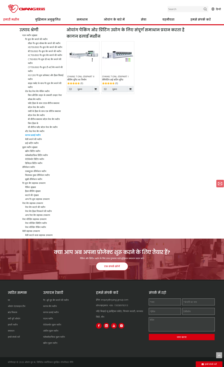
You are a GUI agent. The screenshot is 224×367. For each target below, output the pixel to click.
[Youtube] (114, 326)
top (219, 355)
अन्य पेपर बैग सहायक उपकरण (37, 215)
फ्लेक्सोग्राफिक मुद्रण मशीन (54, 336)
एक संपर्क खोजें (112, 266)
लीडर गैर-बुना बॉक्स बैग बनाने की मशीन (44, 43)
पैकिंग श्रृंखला (30, 187)
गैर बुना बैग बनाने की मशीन (36, 39)
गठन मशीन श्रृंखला (29, 35)
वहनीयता (168, 19)
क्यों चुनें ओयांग (14, 318)
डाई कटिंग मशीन (32, 143)
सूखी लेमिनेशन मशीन (33, 179)
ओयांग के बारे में (114, 19)
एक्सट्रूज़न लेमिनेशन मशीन (35, 171)
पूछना (74, 89)
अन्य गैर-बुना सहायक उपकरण (37, 199)
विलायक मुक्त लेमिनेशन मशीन (37, 175)
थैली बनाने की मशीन (33, 139)
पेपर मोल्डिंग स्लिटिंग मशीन (36, 223)
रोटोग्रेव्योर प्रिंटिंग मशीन (34, 159)
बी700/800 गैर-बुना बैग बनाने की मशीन (44, 51)
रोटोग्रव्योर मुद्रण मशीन (52, 324)
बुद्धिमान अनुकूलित (48, 19)
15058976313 (121, 305)
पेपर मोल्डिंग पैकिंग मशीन (35, 227)
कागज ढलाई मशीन (33, 135)
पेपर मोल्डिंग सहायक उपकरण (34, 219)
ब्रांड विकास (12, 312)
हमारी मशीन (11, 19)
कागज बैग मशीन (50, 306)
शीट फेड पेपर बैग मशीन (34, 131)
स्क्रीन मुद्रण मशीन (50, 342)
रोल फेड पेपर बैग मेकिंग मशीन (37, 91)
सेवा (143, 19)
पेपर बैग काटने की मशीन (35, 207)
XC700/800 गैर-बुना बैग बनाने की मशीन (45, 55)
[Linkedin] (106, 326)
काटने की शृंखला (32, 195)
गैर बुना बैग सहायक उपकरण (33, 183)
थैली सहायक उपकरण (31, 231)
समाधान (82, 19)
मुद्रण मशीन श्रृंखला (29, 147)
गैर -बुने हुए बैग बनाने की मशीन (56, 299)
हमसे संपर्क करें (200, 19)
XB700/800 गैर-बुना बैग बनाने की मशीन (45, 47)
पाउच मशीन (48, 318)
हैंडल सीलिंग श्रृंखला (33, 191)
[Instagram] (121, 326)
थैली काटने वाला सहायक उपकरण (39, 235)
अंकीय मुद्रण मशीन (50, 330)
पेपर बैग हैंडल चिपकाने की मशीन (38, 211)
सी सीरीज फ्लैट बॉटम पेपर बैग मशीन (43, 127)
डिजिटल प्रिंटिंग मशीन (33, 163)
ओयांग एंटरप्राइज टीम (16, 306)
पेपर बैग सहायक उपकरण (32, 203)
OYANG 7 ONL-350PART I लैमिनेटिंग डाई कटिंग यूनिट (115, 78)
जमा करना (182, 337)
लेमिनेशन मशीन (28, 167)
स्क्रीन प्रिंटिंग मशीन (32, 151)
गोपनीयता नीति (67, 362)
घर (9, 299)
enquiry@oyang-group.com (114, 299)
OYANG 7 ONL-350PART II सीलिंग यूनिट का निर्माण (80, 78)
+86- (111, 305)
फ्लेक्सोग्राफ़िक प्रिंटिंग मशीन (36, 155)
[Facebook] (99, 326)
